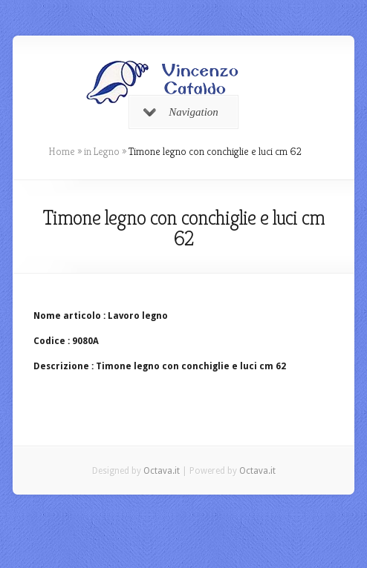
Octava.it (161, 471)
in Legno (102, 151)
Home (61, 151)
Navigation (180, 112)
